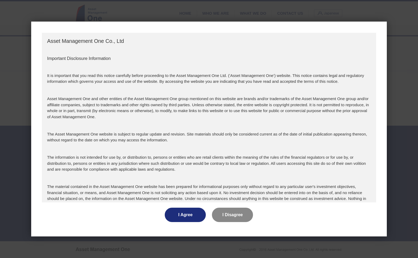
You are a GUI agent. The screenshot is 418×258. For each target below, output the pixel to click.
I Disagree (232, 214)
